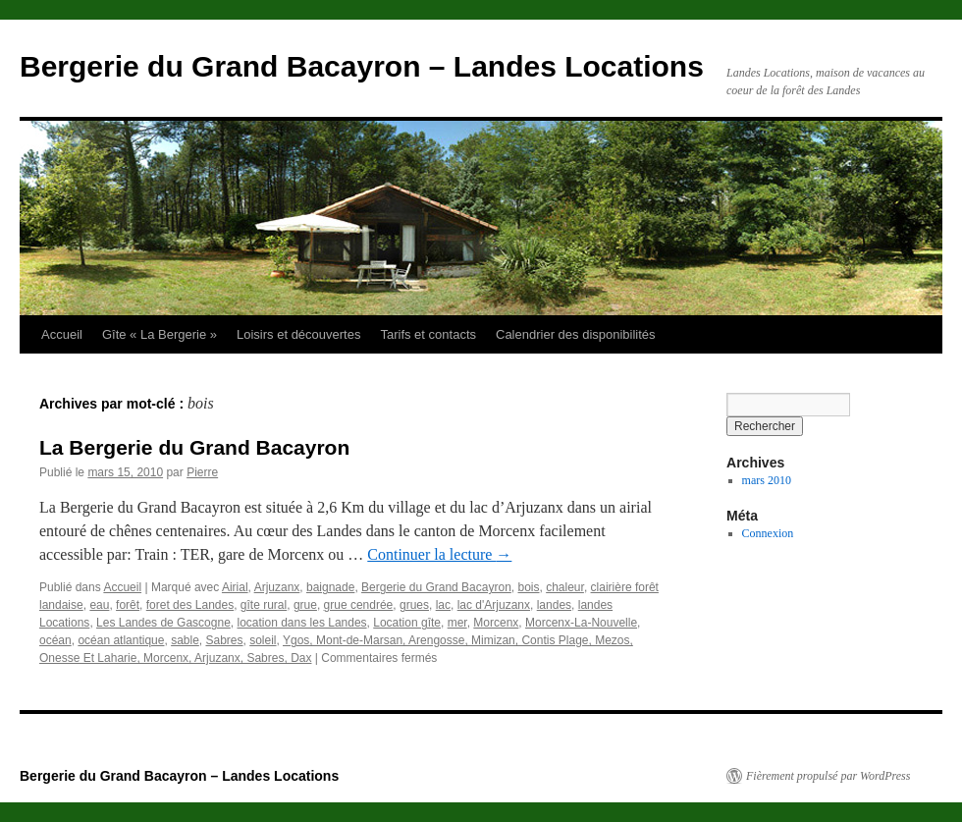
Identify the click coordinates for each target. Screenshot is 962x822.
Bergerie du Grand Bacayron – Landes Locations (362, 66)
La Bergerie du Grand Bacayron (194, 447)
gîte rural (263, 605)
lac (443, 605)
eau (99, 605)
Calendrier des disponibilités (576, 334)
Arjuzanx (277, 587)
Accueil (61, 334)
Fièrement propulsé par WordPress (828, 776)
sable (185, 640)
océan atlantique (121, 640)
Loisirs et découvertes (298, 334)
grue (305, 605)
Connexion (768, 533)
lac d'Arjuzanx (493, 605)
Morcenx (495, 623)
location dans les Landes (302, 623)
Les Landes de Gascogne (163, 623)
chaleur (565, 587)
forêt (127, 605)
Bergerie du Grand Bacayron (436, 587)
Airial (235, 587)
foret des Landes (190, 605)
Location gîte (407, 623)
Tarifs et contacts (428, 334)
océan (55, 640)
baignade (330, 587)
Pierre (202, 472)
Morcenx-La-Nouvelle (581, 623)
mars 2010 (766, 480)
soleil (262, 640)
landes (554, 605)
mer (457, 623)
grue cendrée (359, 605)
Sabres (223, 640)
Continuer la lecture (439, 554)
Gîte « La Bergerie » (159, 334)
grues (414, 605)
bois (528, 587)
